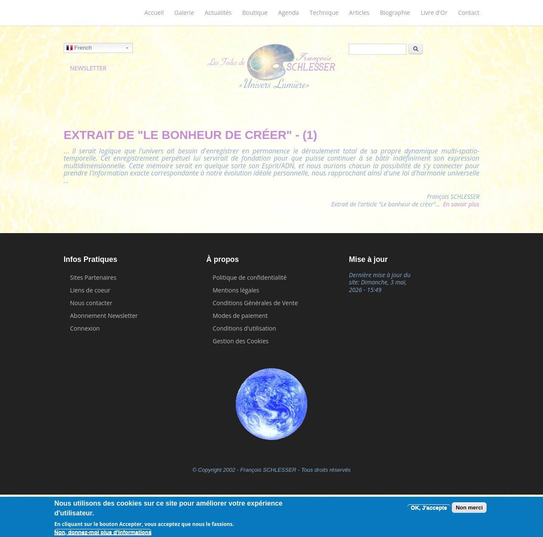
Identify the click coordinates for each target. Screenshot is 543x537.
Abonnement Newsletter (104, 316)
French (79, 49)
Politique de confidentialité (249, 277)
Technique (324, 12)
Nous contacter (91, 303)
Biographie (395, 12)
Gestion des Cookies (241, 341)
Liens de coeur (90, 290)
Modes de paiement (240, 316)
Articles (359, 12)
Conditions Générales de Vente (255, 303)
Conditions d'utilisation (244, 328)
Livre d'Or (433, 12)
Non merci (469, 507)
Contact (468, 12)
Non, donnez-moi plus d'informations (102, 532)
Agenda (288, 12)
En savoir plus (461, 204)
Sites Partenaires (93, 277)
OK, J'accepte (429, 507)
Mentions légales (236, 290)
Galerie (184, 12)
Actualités (218, 12)
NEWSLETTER (88, 68)
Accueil (154, 12)
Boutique (255, 12)
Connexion (85, 328)
